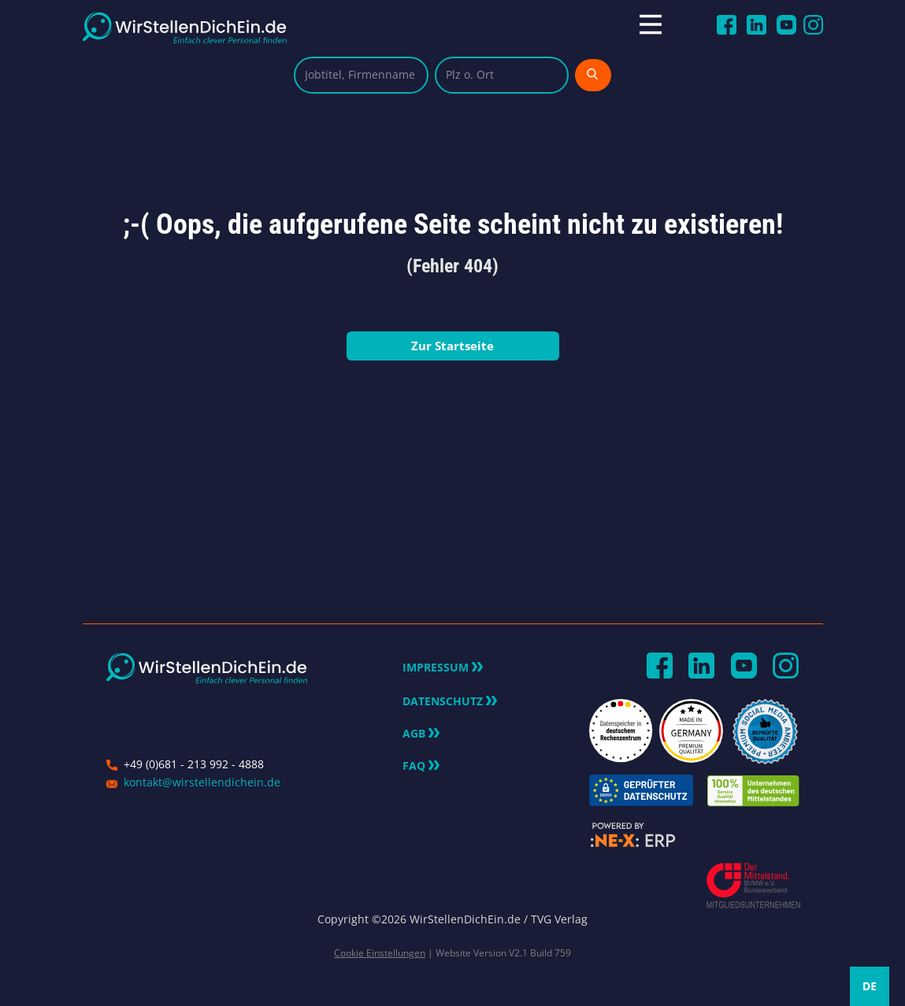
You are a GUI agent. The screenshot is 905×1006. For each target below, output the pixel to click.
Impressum (442, 667)
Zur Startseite (452, 345)
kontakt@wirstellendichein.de (202, 782)
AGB (421, 734)
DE (869, 985)
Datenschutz (449, 701)
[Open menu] (664, 24)
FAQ (421, 766)
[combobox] (869, 986)
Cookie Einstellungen (379, 953)
